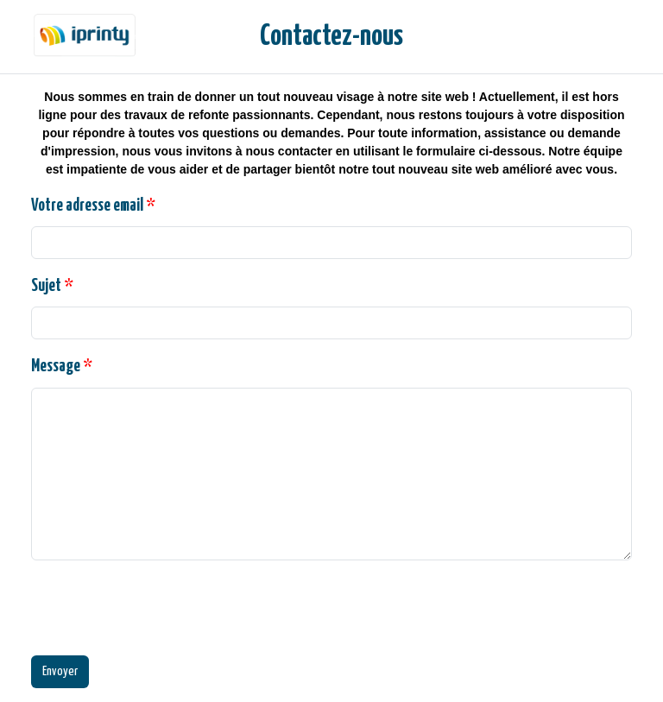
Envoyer (60, 671)
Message (61, 366)
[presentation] (162, 608)
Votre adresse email (93, 206)
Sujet (52, 286)
